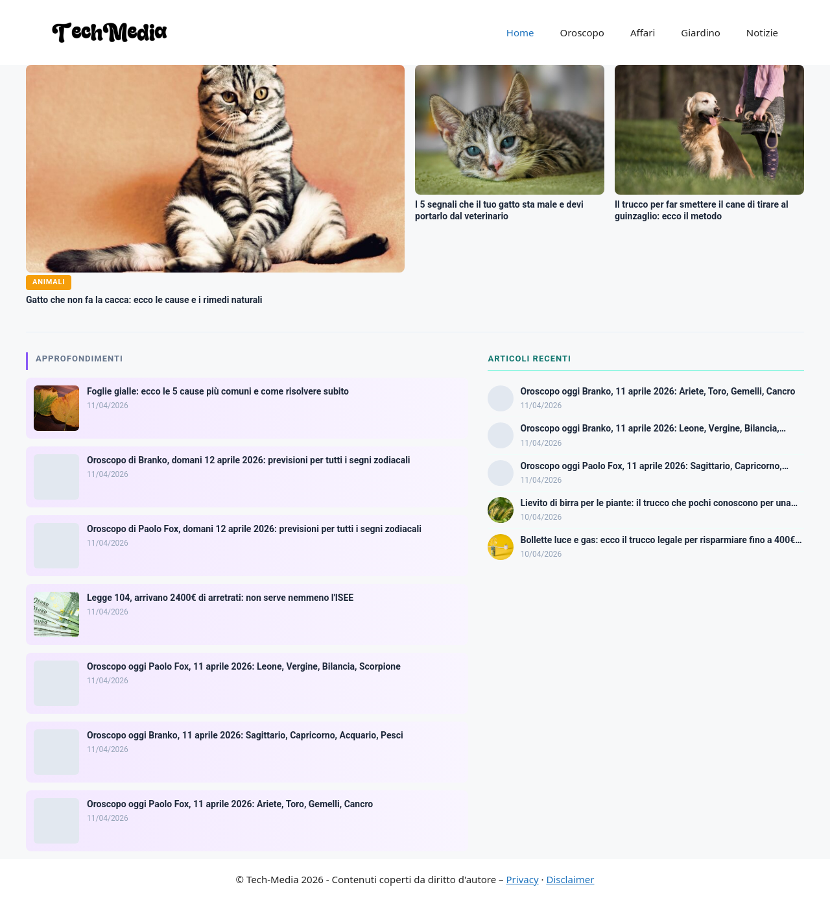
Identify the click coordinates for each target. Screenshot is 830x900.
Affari (642, 32)
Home (520, 32)
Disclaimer (570, 879)
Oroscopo (582, 32)
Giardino (700, 32)
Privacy (522, 879)
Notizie (762, 32)
